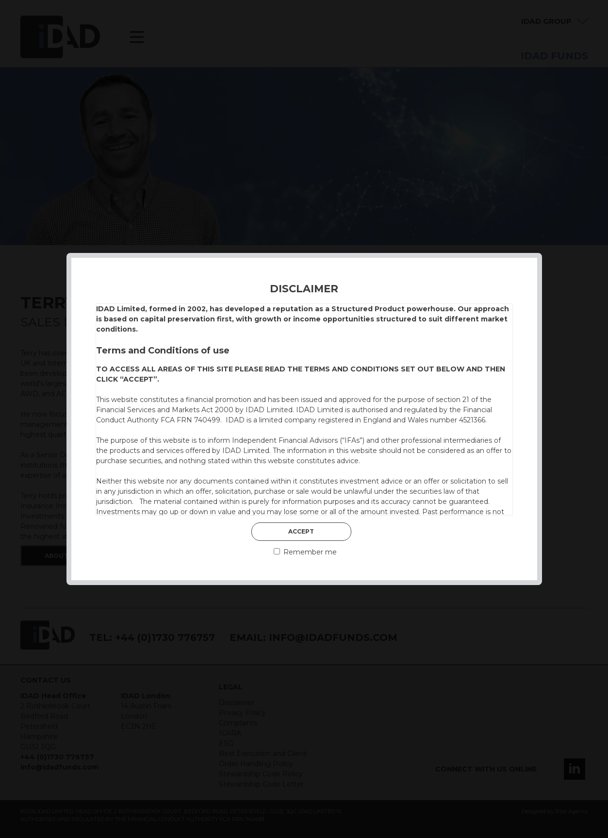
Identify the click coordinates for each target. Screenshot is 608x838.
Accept (301, 531)
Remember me (305, 552)
